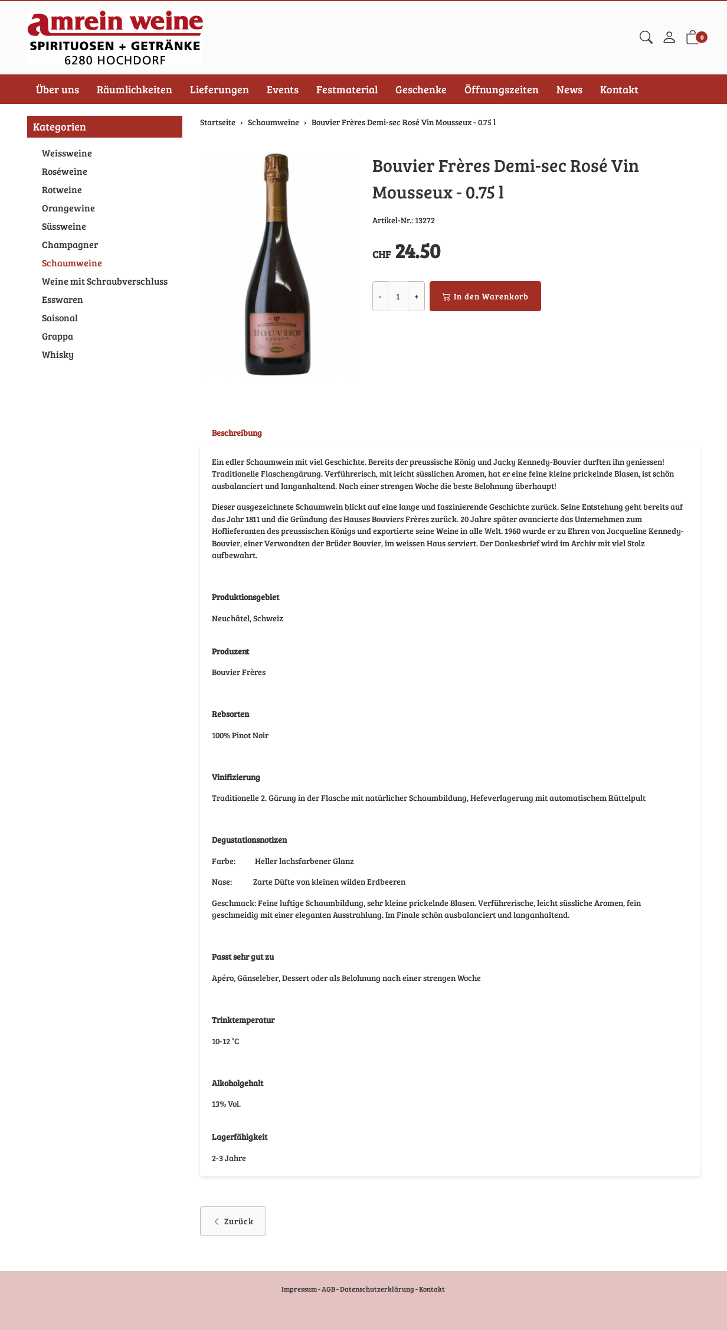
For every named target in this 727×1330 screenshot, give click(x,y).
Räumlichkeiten (134, 89)
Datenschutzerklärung (377, 1288)
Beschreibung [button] (237, 432)
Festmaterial (347, 89)
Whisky (58, 354)
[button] (646, 38)
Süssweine (64, 226)
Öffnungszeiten (501, 89)
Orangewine (68, 207)
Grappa (57, 336)
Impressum (299, 1288)
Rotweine (62, 189)
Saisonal (60, 317)
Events (283, 89)
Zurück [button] (233, 1232)
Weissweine (67, 152)
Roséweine (64, 171)
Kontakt (619, 89)
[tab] (231, 433)
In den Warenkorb (485, 296)
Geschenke (421, 89)
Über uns (57, 89)
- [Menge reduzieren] (380, 296)
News (569, 89)
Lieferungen (219, 89)
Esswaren (62, 299)
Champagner (70, 244)
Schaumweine (72, 262)
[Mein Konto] (669, 38)
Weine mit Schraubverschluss (105, 281)
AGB (328, 1288)
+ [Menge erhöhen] (416, 296)
